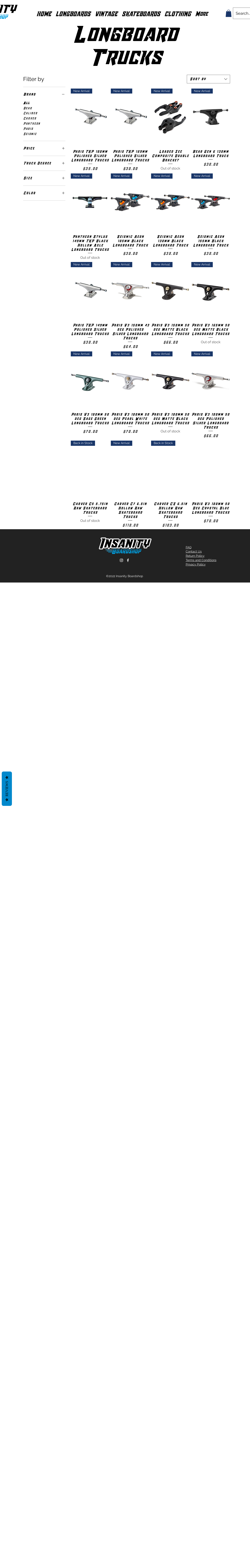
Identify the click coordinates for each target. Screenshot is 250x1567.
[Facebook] (128, 560)
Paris (28, 128)
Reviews (7, 788)
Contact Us (194, 551)
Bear (27, 108)
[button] (73, 13)
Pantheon (31, 123)
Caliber (30, 113)
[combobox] (208, 79)
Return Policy (195, 555)
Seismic (29, 134)
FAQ (188, 547)
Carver (29, 118)
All (26, 103)
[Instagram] (121, 560)
